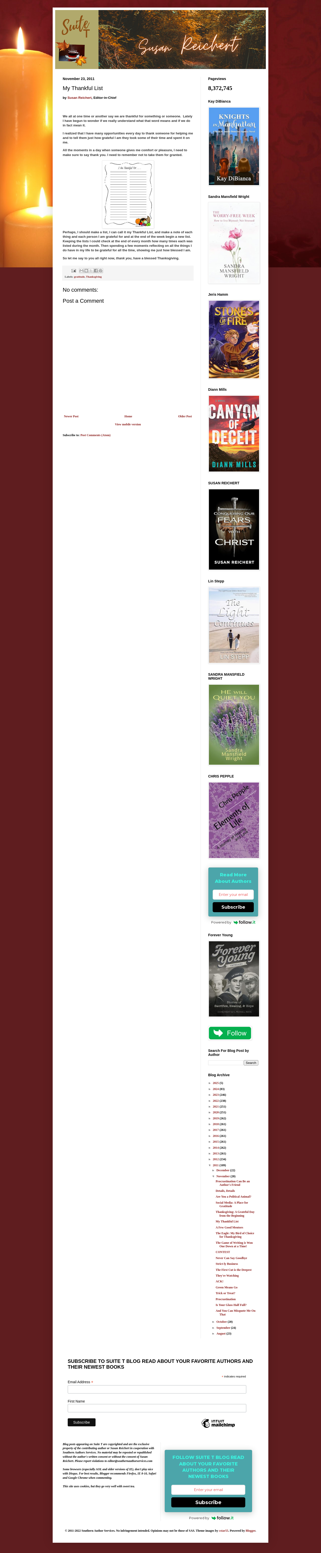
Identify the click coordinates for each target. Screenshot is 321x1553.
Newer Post (71, 416)
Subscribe (233, 907)
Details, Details (225, 1191)
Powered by (233, 922)
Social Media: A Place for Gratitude (232, 1204)
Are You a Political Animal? (233, 1196)
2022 (216, 1101)
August (221, 1333)
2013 (216, 1153)
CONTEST (223, 1252)
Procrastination (226, 1299)
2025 (216, 1083)
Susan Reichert (79, 98)
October (222, 1322)
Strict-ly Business (227, 1264)
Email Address (80, 1382)
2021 (216, 1106)
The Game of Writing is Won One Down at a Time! (234, 1244)
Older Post (185, 416)
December (223, 1170)
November (223, 1176)
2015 (216, 1141)
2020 (216, 1112)
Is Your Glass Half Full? (231, 1305)
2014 (216, 1147)
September (223, 1328)
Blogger (250, 1530)
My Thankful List (227, 1221)
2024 (216, 1089)
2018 (216, 1124)
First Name (76, 1401)
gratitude (79, 276)
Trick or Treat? (225, 1293)
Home (128, 416)
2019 (216, 1118)
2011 (216, 1165)
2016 (216, 1136)
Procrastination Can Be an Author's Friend (233, 1183)
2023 (216, 1095)
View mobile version (128, 424)
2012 (216, 1159)
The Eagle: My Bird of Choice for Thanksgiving (235, 1234)
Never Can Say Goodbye (231, 1258)
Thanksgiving (94, 276)
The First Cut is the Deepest (234, 1270)
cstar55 (223, 1530)
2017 (216, 1130)
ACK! (219, 1281)
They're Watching (227, 1275)
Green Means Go (226, 1287)
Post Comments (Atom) (96, 435)
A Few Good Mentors (229, 1227)
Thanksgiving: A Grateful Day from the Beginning (235, 1213)
